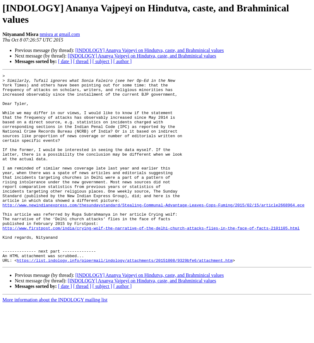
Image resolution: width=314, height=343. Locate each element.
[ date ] (65, 61)
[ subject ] (102, 61)
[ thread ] (82, 61)
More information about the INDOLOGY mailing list (55, 337)
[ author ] (122, 61)
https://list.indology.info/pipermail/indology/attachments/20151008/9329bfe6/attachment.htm (125, 298)
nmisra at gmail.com (60, 34)
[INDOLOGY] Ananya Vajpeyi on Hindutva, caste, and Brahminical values (149, 50)
